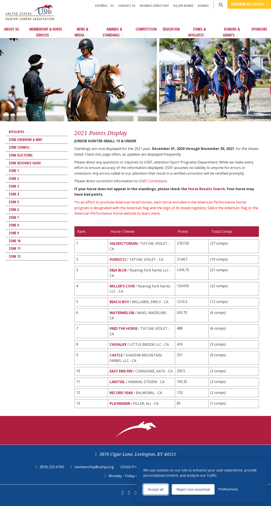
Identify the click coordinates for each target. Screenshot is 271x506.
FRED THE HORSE (124, 328)
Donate (203, 5)
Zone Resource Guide (25, 163)
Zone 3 (14, 186)
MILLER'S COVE (122, 286)
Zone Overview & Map (25, 139)
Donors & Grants (231, 32)
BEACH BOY (119, 301)
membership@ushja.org (94, 466)
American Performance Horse (98, 213)
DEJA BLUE (118, 270)
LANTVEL (117, 381)
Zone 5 (14, 202)
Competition (146, 32)
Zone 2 (14, 178)
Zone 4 (14, 194)
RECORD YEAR (121, 392)
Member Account (249, 4)
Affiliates (16, 131)
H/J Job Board (183, 5)
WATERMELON (122, 312)
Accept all (155, 489)
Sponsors (259, 29)
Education (171, 32)
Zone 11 (14, 248)
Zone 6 (14, 209)
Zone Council (19, 147)
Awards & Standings (113, 32)
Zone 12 (14, 256)
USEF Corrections (153, 181)
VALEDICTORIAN (124, 243)
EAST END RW (121, 371)
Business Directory (154, 5)
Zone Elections (21, 155)
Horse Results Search (206, 188)
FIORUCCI (118, 259)
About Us (11, 32)
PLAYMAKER (120, 403)
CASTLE (116, 355)
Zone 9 (14, 233)
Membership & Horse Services (45, 32)
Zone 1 (14, 170)
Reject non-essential (193, 489)
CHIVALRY (118, 344)
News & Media (82, 32)
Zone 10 (14, 240)
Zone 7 (14, 217)
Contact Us (126, 5)
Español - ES (104, 5)
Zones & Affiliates (197, 32)
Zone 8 (14, 225)
